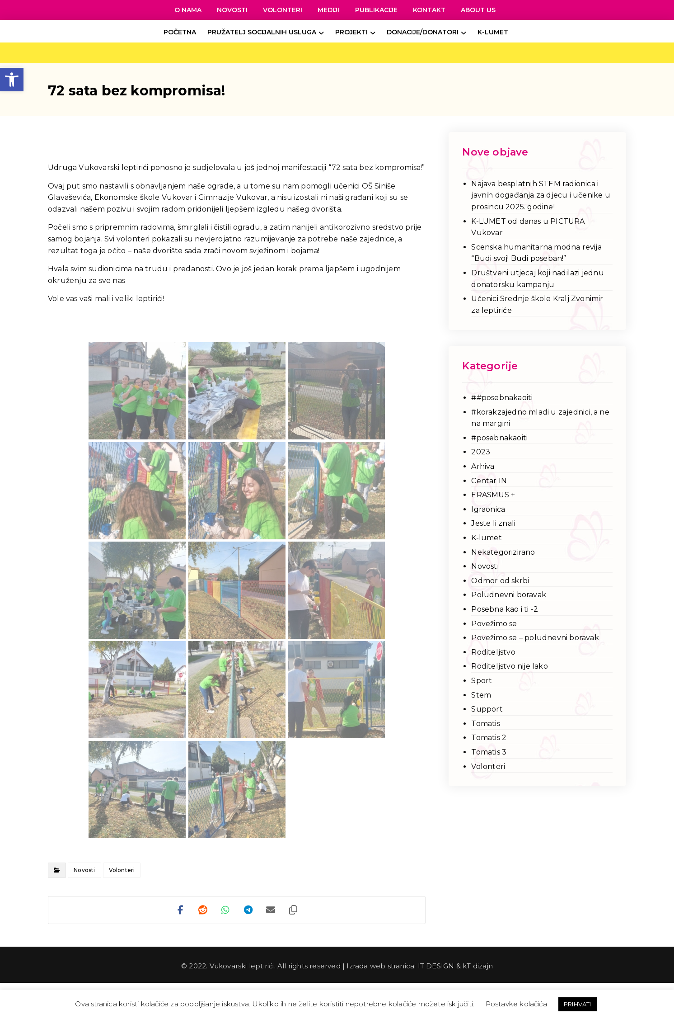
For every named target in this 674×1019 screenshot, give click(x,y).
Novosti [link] (84, 870)
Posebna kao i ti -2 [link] (504, 609)
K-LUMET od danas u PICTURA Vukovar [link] (528, 227)
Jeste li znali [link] (493, 523)
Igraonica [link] (488, 509)
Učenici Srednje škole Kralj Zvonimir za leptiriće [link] (537, 304)
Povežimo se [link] (494, 623)
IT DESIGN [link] (436, 966)
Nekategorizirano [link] (503, 552)
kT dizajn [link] (478, 966)
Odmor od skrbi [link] (500, 580)
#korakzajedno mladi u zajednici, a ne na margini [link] (540, 418)
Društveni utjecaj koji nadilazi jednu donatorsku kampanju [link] (537, 279)
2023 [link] (480, 452)
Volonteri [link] (122, 870)
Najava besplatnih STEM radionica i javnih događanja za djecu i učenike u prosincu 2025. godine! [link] (540, 195)
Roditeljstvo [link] (493, 652)
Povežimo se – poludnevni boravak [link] (535, 637)
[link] (11, 79)
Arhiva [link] (482, 466)
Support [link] (486, 709)
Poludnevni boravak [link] (508, 594)
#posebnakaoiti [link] (499, 438)
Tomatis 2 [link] (488, 737)
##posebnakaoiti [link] (502, 397)
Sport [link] (481, 680)
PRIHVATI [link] (577, 1004)
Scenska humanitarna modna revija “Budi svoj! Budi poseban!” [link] (536, 253)
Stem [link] (481, 695)
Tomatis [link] (485, 723)
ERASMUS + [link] (493, 495)
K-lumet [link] (486, 537)
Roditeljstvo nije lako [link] (509, 666)
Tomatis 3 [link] (488, 752)
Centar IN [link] (489, 480)
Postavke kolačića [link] (516, 1004)
